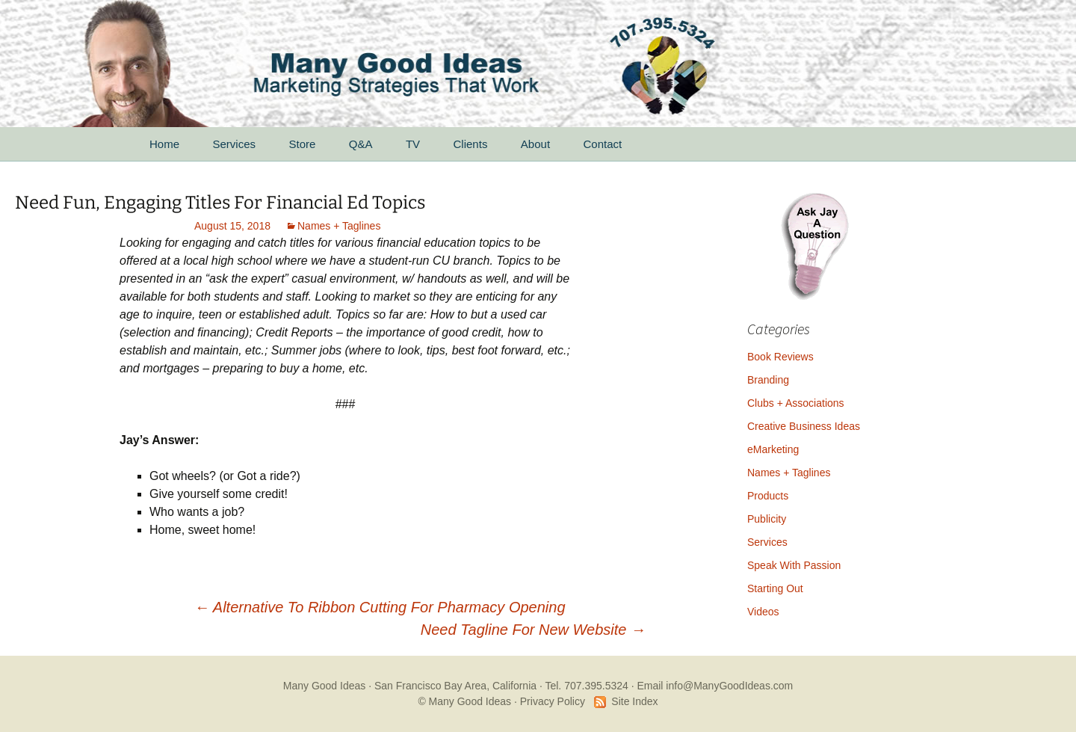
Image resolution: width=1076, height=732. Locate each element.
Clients (471, 144)
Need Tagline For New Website (533, 629)
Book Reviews (780, 357)
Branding (768, 380)
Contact (603, 144)
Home (164, 144)
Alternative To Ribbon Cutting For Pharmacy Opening (380, 607)
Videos (763, 612)
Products (767, 496)
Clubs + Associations (795, 403)
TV (413, 144)
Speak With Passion (794, 565)
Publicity (766, 519)
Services (234, 144)
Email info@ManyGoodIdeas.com (715, 686)
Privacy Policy (552, 701)
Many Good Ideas (324, 686)
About (535, 144)
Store (301, 144)
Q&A (361, 144)
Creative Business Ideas (803, 426)
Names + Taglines (338, 226)
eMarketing (773, 449)
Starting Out (775, 588)
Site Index (634, 701)
